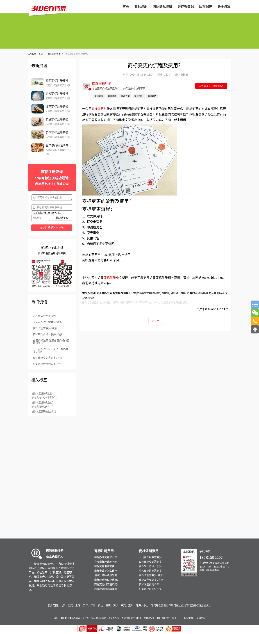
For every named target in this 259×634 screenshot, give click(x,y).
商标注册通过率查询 (52, 227)
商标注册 (110, 277)
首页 (40, 53)
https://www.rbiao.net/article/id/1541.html (159, 293)
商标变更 (97, 108)
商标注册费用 (54, 53)
